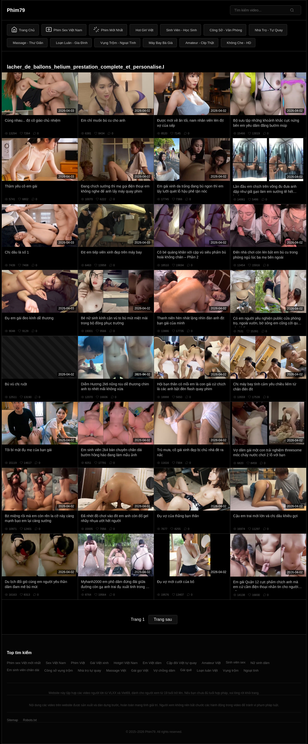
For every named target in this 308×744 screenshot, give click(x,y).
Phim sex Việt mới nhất (24, 663)
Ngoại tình (250, 670)
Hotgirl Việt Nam (125, 663)
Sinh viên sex (235, 662)
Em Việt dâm (152, 663)
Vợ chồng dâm (164, 670)
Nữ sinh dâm (260, 663)
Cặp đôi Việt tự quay (182, 663)
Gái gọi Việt (139, 670)
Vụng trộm (231, 670)
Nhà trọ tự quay (89, 670)
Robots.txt (30, 720)
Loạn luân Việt (207, 670)
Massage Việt (116, 670)
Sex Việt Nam (56, 663)
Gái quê (186, 670)
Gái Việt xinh (99, 663)
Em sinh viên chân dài (23, 670)
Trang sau (163, 619)
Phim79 (16, 10)
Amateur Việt (211, 663)
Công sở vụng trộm (58, 670)
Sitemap (12, 720)
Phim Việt (78, 663)
